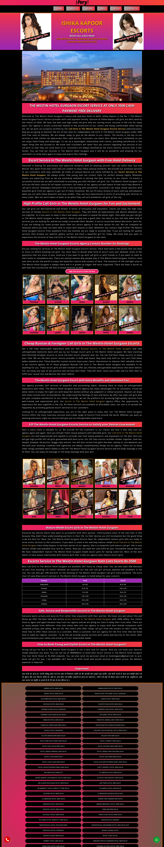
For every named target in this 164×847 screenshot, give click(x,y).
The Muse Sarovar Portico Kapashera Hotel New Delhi (44, 804)
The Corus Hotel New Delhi (101, 783)
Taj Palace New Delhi (62, 778)
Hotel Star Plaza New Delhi (24, 725)
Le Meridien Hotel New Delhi (139, 741)
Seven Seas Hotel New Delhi (101, 767)
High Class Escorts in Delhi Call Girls (82, 271)
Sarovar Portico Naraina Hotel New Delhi (62, 767)
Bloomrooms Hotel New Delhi (24, 694)
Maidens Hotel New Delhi (62, 746)
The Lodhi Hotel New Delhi (42, 799)
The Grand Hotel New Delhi (24, 788)
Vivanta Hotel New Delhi (43, 820)
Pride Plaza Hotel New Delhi (101, 751)
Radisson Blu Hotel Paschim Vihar (80, 757)
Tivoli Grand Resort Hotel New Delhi (63, 815)
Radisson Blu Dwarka (41, 757)
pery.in (86, 842)
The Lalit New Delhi (139, 788)
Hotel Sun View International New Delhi (62, 725)
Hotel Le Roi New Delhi (101, 720)
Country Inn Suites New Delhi (139, 694)
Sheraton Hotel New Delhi (24, 772)
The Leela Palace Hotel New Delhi (123, 793)
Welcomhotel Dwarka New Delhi (82, 820)
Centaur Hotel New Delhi (101, 694)
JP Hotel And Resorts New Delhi (24, 736)
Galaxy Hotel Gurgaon (24, 709)
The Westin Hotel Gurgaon (24, 815)
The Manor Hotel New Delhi (80, 799)
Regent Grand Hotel (62, 762)
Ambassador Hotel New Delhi (63, 688)
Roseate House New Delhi (101, 762)
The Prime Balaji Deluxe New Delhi (62, 809)
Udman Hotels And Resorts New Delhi (139, 815)
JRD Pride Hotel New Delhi (100, 736)
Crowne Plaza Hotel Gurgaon (24, 699)
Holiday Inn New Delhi (139, 709)
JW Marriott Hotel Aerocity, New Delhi (139, 736)
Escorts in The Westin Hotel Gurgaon (61, 212)
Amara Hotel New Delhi (24, 688)
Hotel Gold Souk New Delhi (101, 715)
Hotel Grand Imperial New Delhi (24, 720)
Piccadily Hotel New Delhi (62, 751)
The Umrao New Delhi (139, 809)
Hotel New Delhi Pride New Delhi (24, 715)
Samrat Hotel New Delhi (24, 767)
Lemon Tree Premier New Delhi (24, 746)
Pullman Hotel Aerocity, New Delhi (139, 751)
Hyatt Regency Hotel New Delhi (139, 725)
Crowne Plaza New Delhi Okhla (101, 699)
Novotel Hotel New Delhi (139, 746)
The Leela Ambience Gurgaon (85, 793)
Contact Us (132, 8)
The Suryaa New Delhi (101, 809)
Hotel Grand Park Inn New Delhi (62, 720)
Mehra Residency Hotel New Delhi (101, 746)
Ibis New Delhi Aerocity (42, 730)
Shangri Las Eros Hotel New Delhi (139, 767)
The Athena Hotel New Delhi (24, 783)
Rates (101, 8)
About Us (70, 8)
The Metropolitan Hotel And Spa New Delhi (120, 799)
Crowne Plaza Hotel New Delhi (62, 699)
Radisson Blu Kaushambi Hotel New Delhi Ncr (120, 757)
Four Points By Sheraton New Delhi (139, 704)
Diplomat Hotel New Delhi (139, 699)
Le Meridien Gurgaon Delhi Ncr (101, 741)
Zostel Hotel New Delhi (120, 820)
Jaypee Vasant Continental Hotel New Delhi (120, 730)
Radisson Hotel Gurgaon (24, 762)
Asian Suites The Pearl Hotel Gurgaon (139, 688)
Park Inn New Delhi (24, 751)
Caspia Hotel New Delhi (62, 694)
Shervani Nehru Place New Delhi (63, 772)
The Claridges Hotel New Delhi (62, 783)
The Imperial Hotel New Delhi (101, 788)
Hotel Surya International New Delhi (101, 725)
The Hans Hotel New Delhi (62, 788)
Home (54, 8)
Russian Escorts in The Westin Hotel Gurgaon (106, 348)
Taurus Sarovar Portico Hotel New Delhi (101, 778)
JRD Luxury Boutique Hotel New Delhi (62, 736)
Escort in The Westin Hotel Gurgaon (85, 401)
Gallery (86, 8)
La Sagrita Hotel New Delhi (24, 741)
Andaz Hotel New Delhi (100, 688)
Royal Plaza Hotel (139, 762)
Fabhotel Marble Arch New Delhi (62, 704)
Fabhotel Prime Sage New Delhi (101, 704)
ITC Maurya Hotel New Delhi (80, 730)
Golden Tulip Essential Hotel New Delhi (62, 709)
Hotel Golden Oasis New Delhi (139, 715)
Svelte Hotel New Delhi (100, 772)
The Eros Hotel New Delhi (139, 783)
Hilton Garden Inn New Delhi (101, 709)
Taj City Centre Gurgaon (139, 772)
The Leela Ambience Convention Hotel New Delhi (43, 793)
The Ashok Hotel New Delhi (139, 778)
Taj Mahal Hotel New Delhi (24, 778)
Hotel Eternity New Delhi (62, 715)
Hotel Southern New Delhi (139, 720)
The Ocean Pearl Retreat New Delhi (125, 804)
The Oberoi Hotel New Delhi (87, 804)
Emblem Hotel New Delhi (24, 704)
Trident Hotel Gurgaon (101, 815)
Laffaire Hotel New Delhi (62, 741)
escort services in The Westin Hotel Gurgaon (88, 619)
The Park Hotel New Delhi (24, 809)
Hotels (115, 8)
